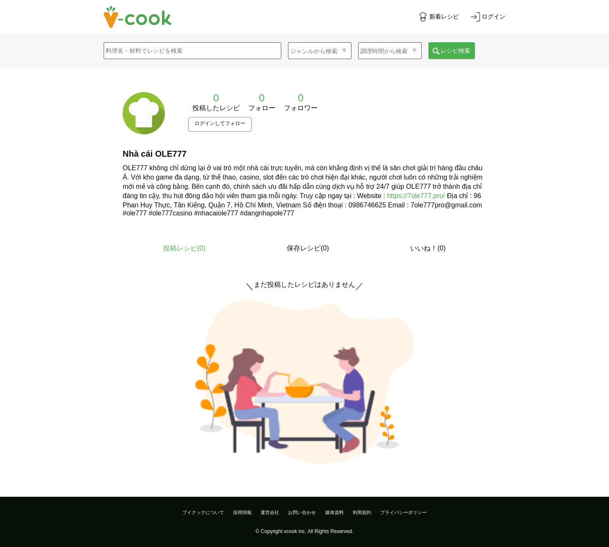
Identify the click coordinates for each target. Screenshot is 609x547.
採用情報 (242, 512)
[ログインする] (488, 17)
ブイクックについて (203, 512)
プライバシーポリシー (403, 512)
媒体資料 (334, 512)
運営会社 (270, 512)
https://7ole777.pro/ (416, 195)
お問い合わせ (302, 512)
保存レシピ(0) (308, 248)
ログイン (493, 16)
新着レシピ (444, 16)
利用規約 (362, 512)
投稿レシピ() (184, 248)
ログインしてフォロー (220, 123)
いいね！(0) (428, 248)
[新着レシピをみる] (438, 17)
